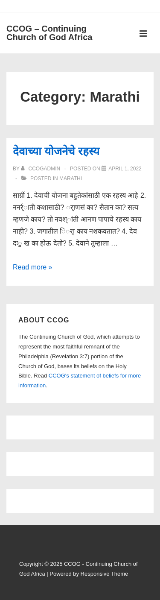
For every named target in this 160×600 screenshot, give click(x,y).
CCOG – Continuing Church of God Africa (49, 33)
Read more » (32, 267)
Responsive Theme (104, 574)
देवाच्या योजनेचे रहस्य (56, 151)
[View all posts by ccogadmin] (41, 169)
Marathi (70, 178)
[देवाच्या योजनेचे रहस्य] (125, 169)
